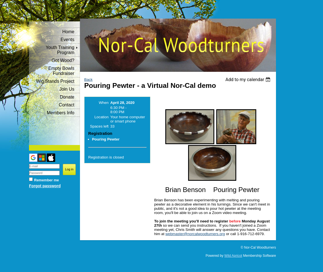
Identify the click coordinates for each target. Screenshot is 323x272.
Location (101, 117)
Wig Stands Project (55, 81)
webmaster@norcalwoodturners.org (195, 234)
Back (88, 79)
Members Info (60, 112)
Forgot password (45, 186)
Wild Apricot (233, 256)
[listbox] (248, 79)
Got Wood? (63, 60)
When (104, 103)
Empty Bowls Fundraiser (61, 71)
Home (68, 31)
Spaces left (99, 126)
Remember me (46, 180)
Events (67, 39)
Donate (67, 97)
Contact (66, 104)
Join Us (66, 89)
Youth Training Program (60, 50)
